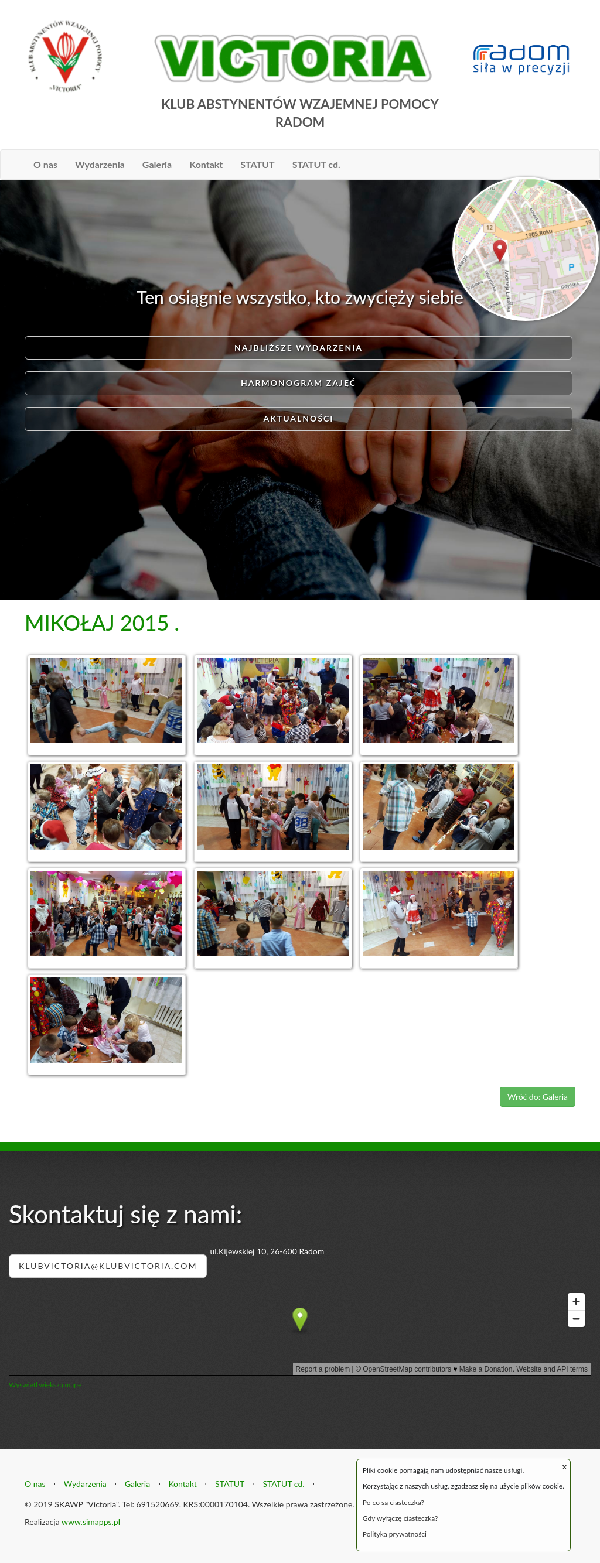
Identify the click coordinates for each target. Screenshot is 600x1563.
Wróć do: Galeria (537, 1097)
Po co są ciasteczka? (393, 1502)
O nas (45, 164)
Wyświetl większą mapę (45, 1384)
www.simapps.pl (91, 1522)
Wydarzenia (100, 164)
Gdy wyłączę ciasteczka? (400, 1518)
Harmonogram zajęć (298, 383)
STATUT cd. (316, 164)
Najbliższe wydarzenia (298, 348)
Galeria (157, 164)
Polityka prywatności (395, 1534)
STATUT (257, 164)
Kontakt (206, 164)
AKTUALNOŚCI (298, 418)
